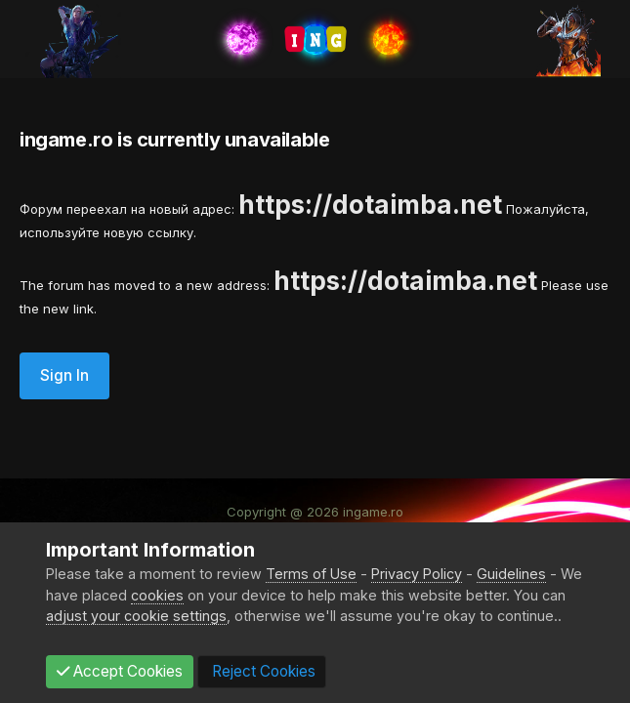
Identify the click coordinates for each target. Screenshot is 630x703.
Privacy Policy (416, 573)
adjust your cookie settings (136, 615)
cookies (157, 595)
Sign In (64, 375)
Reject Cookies (261, 671)
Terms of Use (311, 573)
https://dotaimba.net (370, 204)
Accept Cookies (120, 671)
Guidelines (511, 573)
